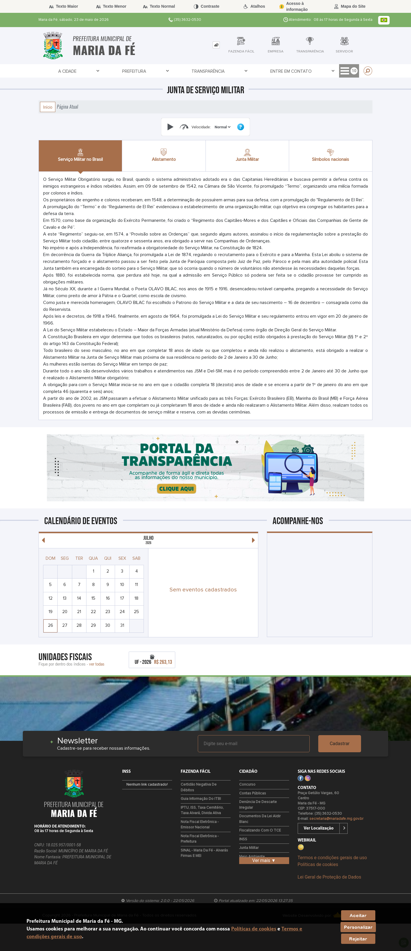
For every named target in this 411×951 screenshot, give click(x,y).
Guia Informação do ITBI (201, 799)
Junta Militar (249, 848)
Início (47, 107)
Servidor (257, 71)
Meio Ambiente (252, 857)
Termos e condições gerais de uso (332, 857)
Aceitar (358, 915)
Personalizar (358, 927)
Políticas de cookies (318, 864)
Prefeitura (72, 71)
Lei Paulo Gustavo (323, 71)
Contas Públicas (252, 793)
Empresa (227, 71)
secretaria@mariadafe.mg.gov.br (336, 819)
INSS (243, 839)
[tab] (216, 44)
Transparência (111, 71)
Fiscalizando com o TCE (260, 830)
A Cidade (41, 71)
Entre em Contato (159, 71)
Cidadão (199, 71)
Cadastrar (340, 743)
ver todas (96, 664)
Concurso (247, 784)
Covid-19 (287, 71)
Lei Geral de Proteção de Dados (329, 877)
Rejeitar (358, 938)
